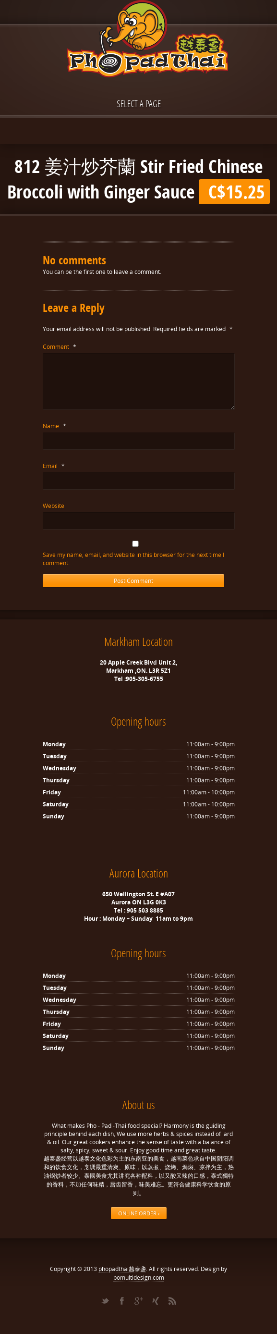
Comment (59, 347)
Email (54, 466)
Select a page (139, 104)
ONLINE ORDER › (138, 1213)
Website (53, 506)
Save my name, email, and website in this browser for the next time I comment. (133, 559)
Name (54, 426)
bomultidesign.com (138, 1277)
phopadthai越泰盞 (122, 1269)
